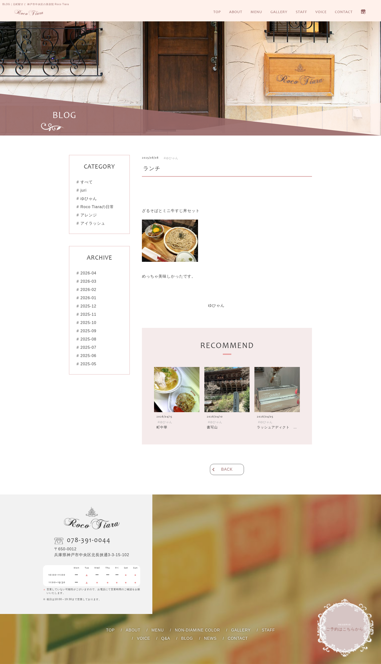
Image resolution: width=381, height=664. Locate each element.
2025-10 (88, 323)
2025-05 (88, 364)
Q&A (165, 638)
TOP (217, 12)
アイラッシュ (92, 223)
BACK (227, 469)
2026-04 (88, 273)
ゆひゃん (88, 198)
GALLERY (278, 12)
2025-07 (88, 347)
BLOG (187, 638)
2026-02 (88, 290)
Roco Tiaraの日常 (97, 207)
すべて (86, 182)
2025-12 (88, 306)
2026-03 (88, 281)
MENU (256, 12)
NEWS (210, 638)
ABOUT (235, 12)
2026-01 (88, 298)
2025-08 (88, 339)
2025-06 (88, 356)
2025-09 (88, 331)
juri (83, 190)
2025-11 (88, 314)
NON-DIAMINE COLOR (197, 630)
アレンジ (88, 215)
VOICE (321, 12)
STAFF (301, 12)
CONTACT (344, 12)
